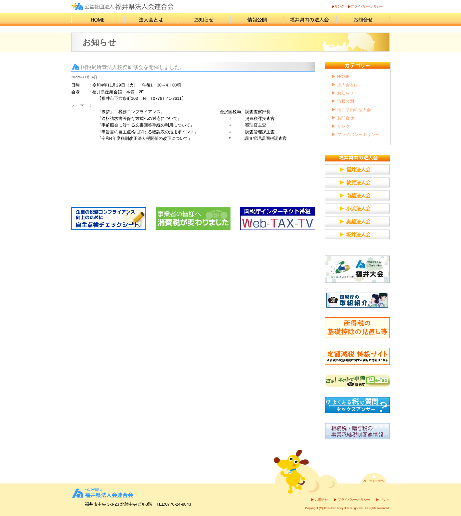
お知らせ (345, 93)
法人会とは (347, 84)
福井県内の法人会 (354, 109)
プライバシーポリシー (367, 6)
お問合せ (345, 117)
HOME (343, 76)
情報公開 (345, 101)
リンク (339, 6)
